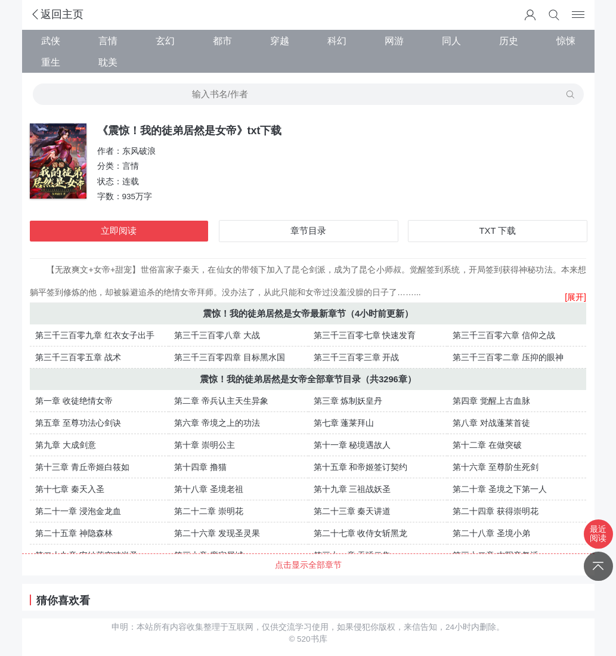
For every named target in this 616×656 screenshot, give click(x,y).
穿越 (279, 40)
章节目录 (308, 231)
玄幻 (165, 40)
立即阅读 (119, 231)
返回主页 (56, 14)
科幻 (336, 40)
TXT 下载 (497, 231)
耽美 (107, 62)
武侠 (50, 40)
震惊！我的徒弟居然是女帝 (256, 313)
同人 (451, 40)
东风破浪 (139, 151)
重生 (50, 62)
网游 (394, 40)
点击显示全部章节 (308, 565)
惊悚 (565, 40)
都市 (222, 40)
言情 (107, 40)
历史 (508, 40)
